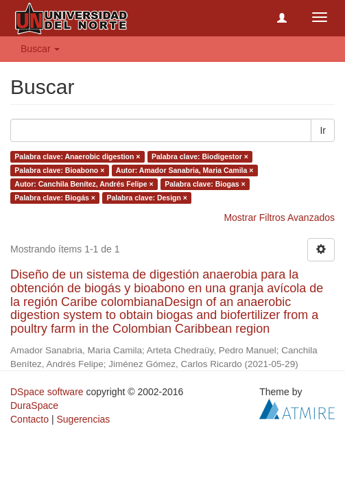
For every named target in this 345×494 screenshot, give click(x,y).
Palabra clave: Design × (146, 197)
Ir (323, 130)
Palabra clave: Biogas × (205, 184)
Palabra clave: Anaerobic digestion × (77, 156)
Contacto (29, 419)
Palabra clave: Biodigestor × (200, 156)
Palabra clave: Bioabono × (59, 170)
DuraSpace (34, 405)
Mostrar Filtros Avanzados (279, 217)
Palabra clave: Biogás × (54, 197)
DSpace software (47, 391)
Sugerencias (83, 419)
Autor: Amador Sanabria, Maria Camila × (185, 170)
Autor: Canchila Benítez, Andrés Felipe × (83, 184)
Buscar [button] (40, 48)
